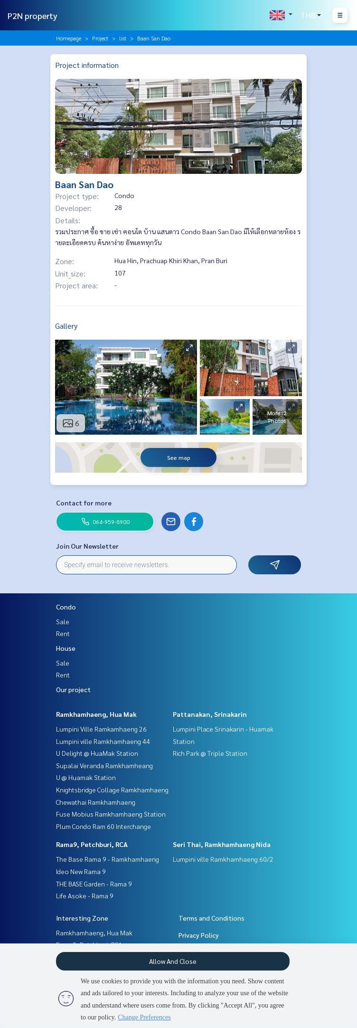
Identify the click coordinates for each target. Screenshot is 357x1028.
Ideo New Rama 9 (81, 871)
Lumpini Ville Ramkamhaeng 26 (101, 728)
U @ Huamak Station (86, 777)
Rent (63, 633)
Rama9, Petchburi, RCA (92, 844)
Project (100, 38)
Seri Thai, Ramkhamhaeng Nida (222, 844)
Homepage (68, 38)
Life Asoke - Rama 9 (84, 895)
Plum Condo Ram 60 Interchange (103, 826)
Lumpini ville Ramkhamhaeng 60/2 (223, 859)
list (122, 38)
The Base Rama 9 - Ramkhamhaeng (107, 859)
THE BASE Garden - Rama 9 (94, 883)
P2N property (32, 15)
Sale (62, 621)
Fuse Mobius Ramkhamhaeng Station (111, 813)
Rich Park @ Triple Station (210, 753)
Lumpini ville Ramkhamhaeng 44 (103, 741)
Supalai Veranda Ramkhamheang (104, 765)
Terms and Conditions (211, 918)
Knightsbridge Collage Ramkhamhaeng (112, 789)
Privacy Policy (198, 935)
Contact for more (84, 502)
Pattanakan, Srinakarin (210, 714)
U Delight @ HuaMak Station (97, 753)
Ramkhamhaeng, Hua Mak (96, 714)
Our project (73, 689)
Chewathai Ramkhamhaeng (95, 802)
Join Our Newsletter (87, 546)
